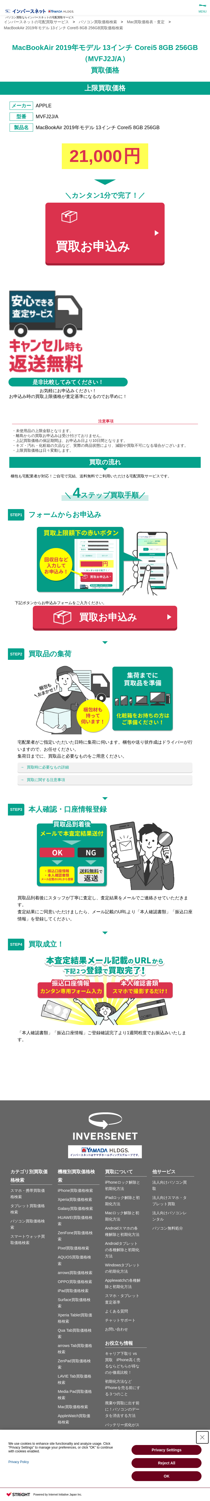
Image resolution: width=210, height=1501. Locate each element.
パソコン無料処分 (167, 1228)
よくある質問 (116, 1311)
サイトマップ (72, 1475)
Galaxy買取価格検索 (75, 1208)
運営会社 (141, 1475)
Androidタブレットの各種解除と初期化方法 (122, 1249)
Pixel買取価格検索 (73, 1248)
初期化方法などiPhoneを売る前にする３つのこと (122, 1387)
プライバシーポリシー (107, 1475)
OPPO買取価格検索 (75, 1282)
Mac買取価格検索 (73, 1407)
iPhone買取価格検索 (75, 1190)
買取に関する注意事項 (46, 780)
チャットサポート (120, 1320)
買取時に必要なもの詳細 (48, 767)
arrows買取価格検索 (75, 1272)
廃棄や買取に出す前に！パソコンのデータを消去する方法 (122, 1409)
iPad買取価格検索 (73, 1291)
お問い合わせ (116, 1329)
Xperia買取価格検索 (75, 1199)
